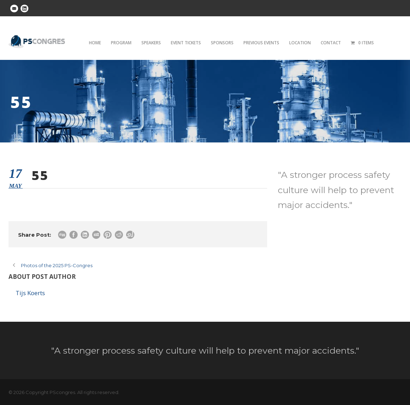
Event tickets (186, 43)
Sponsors (222, 43)
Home (95, 43)
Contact (331, 43)
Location (300, 43)
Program (121, 43)
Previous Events (261, 43)
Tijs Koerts (30, 293)
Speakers (151, 43)
